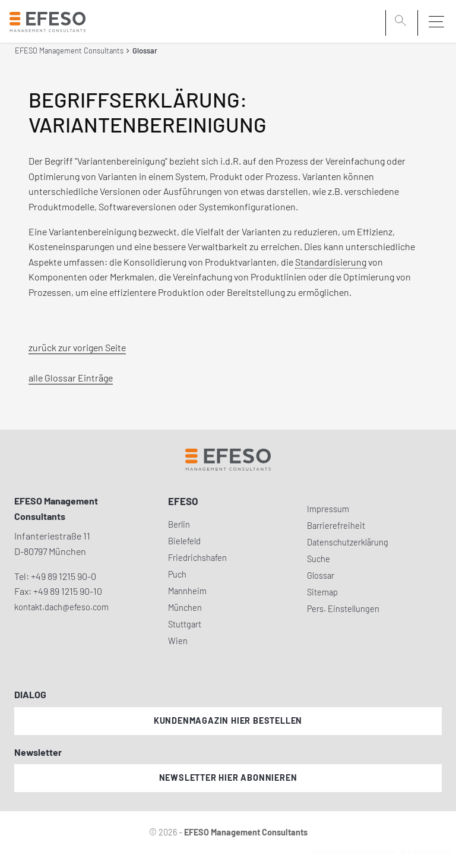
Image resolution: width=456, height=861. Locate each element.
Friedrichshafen (197, 558)
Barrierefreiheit (336, 526)
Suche (318, 559)
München (185, 608)
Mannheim (187, 591)
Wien (178, 641)
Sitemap (322, 592)
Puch (177, 574)
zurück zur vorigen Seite (77, 347)
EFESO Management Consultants (69, 50)
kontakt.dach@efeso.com (61, 607)
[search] (402, 22)
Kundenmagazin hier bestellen (228, 720)
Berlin (179, 524)
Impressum (328, 509)
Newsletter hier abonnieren (228, 777)
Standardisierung (330, 261)
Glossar (320, 575)
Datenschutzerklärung (347, 542)
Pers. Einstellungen (343, 609)
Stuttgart (184, 624)
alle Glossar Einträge (70, 377)
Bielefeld (184, 541)
